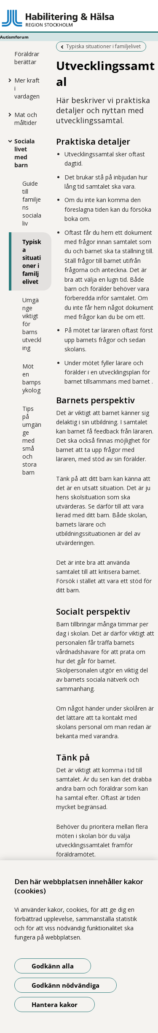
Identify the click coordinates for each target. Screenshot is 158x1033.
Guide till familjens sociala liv (31, 203)
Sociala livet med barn (24, 153)
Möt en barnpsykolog (31, 378)
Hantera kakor (55, 1004)
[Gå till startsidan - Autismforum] (79, 18)
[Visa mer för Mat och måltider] (8, 114)
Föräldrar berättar (26, 58)
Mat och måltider (25, 119)
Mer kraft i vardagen (27, 88)
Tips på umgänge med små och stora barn (31, 440)
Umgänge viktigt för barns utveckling (31, 324)
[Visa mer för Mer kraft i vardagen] (8, 80)
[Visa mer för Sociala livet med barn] (8, 141)
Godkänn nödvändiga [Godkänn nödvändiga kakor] (65, 985)
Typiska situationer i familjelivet (31, 262)
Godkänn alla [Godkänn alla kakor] (53, 966)
